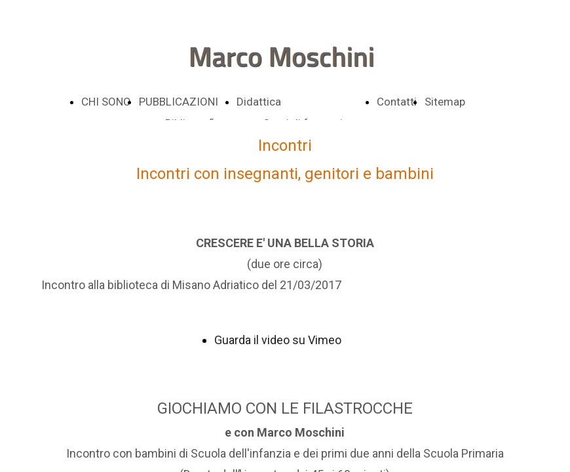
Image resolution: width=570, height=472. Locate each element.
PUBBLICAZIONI (178, 101)
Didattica (259, 101)
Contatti (397, 101)
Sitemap (445, 101)
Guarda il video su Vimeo (277, 340)
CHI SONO (106, 101)
